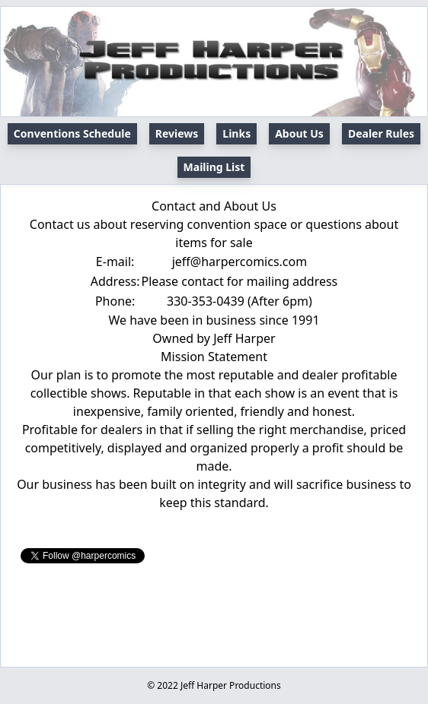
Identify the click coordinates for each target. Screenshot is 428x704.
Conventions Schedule (72, 133)
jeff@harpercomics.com (240, 261)
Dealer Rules (381, 133)
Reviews (177, 133)
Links (236, 133)
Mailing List (214, 167)
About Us (299, 133)
